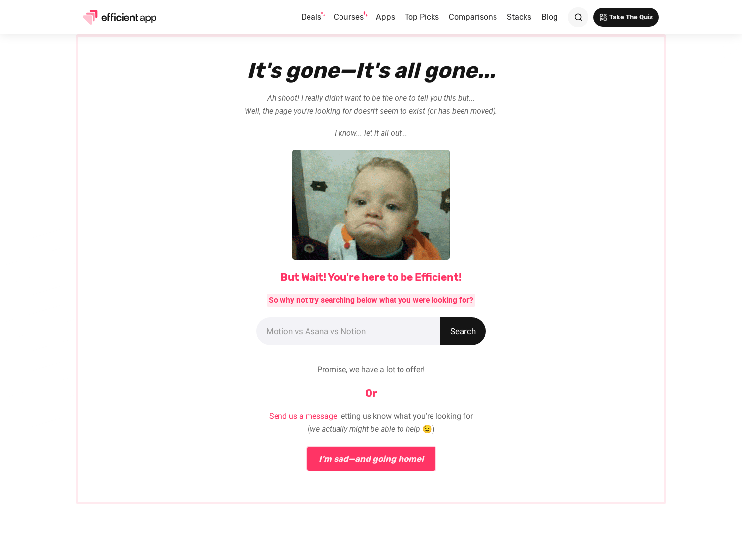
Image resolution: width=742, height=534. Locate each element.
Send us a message (303, 416)
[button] (312, 17)
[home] (116, 17)
